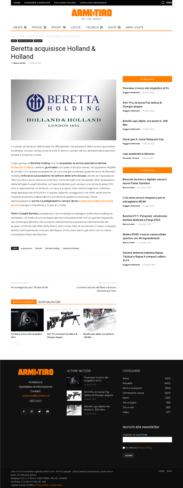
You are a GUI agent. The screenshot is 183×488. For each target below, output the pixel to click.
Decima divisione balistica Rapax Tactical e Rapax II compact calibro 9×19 (144, 256)
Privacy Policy (144, 447)
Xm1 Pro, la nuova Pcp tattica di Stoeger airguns (98, 394)
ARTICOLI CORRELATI (24, 302)
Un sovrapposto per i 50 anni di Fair (29, 287)
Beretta (38, 248)
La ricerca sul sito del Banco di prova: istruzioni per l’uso (96, 289)
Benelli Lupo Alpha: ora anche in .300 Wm (97, 408)
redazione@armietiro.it (35, 395)
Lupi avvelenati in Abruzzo (139, 153)
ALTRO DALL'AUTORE (49, 302)
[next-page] (18, 344)
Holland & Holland (71, 248)
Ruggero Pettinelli (131, 92)
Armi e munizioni (35, 36)
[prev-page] (13, 344)
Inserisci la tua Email (135, 434)
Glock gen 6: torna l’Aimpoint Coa (143, 139)
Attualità (38, 41)
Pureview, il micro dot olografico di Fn (146, 88)
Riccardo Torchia (131, 158)
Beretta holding (52, 248)
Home (14, 36)
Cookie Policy (56, 485)
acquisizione (26, 248)
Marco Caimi (19, 63)
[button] (153, 2)
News (22, 36)
